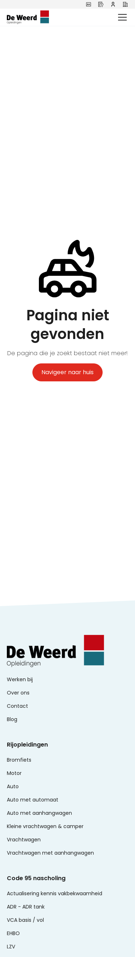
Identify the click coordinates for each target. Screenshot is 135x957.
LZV (11, 946)
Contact (17, 706)
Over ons (18, 692)
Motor (14, 773)
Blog (12, 719)
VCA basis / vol (25, 920)
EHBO (13, 933)
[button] (121, 17)
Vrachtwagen (24, 839)
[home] (39, 17)
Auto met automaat (32, 799)
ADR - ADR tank (26, 906)
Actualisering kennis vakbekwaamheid (54, 893)
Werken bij (20, 679)
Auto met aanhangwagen (39, 813)
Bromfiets (19, 759)
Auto (13, 786)
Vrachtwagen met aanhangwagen (50, 852)
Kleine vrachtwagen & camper (45, 826)
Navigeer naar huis (67, 372)
